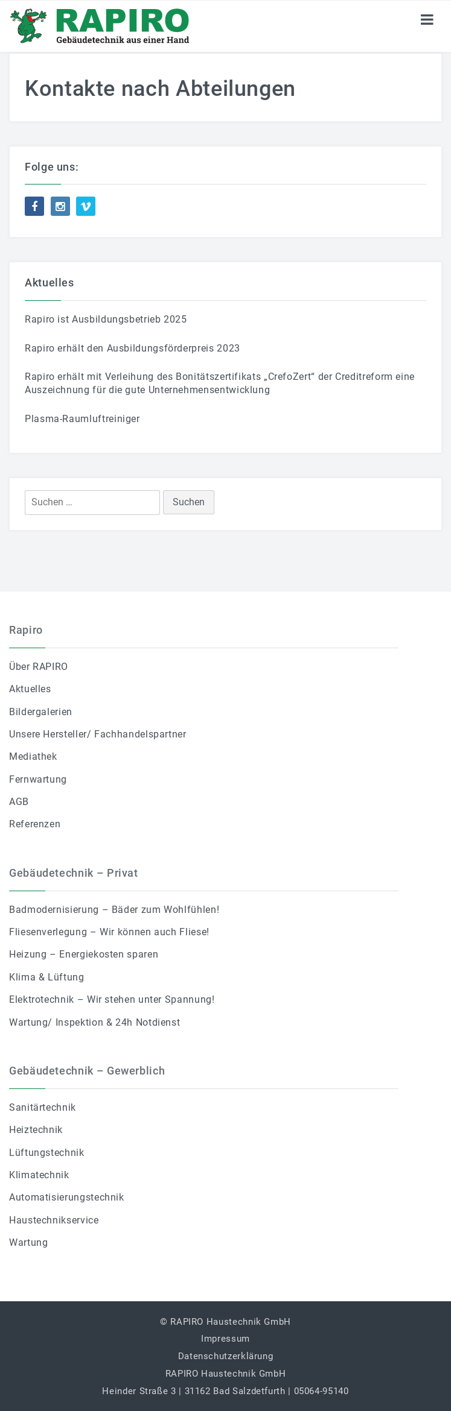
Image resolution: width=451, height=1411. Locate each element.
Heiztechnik (36, 1129)
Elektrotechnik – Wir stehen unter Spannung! (112, 999)
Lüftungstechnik (47, 1152)
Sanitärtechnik (42, 1107)
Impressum (225, 1338)
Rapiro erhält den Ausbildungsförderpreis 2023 (132, 348)
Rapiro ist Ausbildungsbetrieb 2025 (106, 319)
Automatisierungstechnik (66, 1197)
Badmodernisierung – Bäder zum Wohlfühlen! (114, 909)
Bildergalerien (40, 712)
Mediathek (33, 756)
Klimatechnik (39, 1175)
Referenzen (34, 824)
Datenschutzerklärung (225, 1356)
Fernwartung (38, 779)
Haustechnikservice (54, 1220)
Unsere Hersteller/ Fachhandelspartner (98, 734)
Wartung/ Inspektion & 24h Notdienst (94, 1022)
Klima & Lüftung (47, 977)
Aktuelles (30, 689)
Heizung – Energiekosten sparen (83, 954)
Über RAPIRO (38, 666)
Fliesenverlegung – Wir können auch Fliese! (109, 932)
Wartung (28, 1242)
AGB (19, 801)
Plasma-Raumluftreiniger (82, 419)
